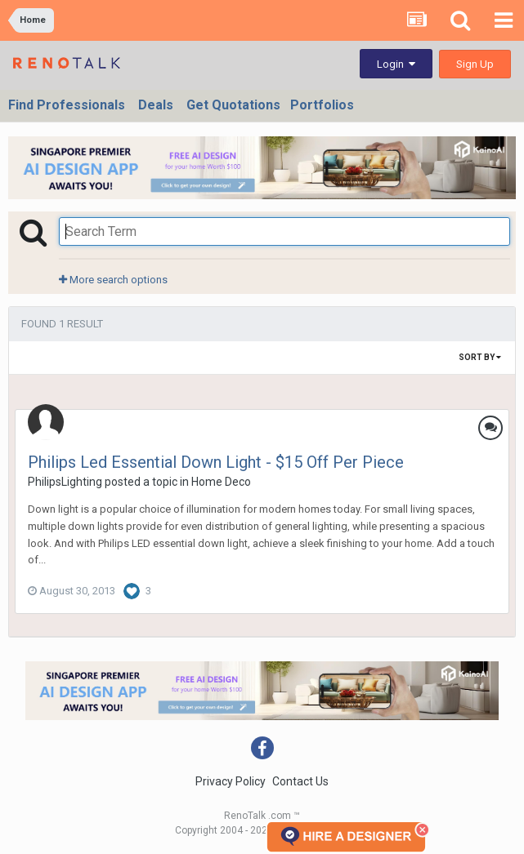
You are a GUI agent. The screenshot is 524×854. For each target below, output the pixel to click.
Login (396, 64)
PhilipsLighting (65, 481)
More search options (113, 280)
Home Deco (221, 481)
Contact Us (300, 781)
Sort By (480, 357)
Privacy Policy (230, 781)
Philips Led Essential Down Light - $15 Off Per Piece (216, 462)
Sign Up (475, 64)
